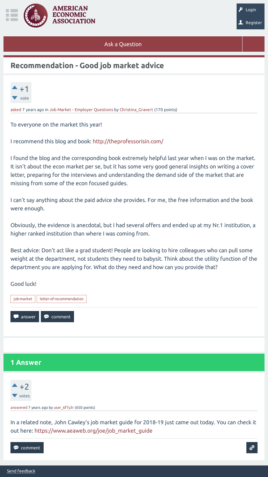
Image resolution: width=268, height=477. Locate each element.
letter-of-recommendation (61, 299)
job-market (23, 299)
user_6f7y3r (64, 407)
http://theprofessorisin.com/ (128, 141)
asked (15, 109)
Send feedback (21, 471)
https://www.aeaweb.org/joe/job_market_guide (93, 430)
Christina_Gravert (136, 109)
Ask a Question (123, 44)
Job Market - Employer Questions (81, 109)
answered (18, 407)
